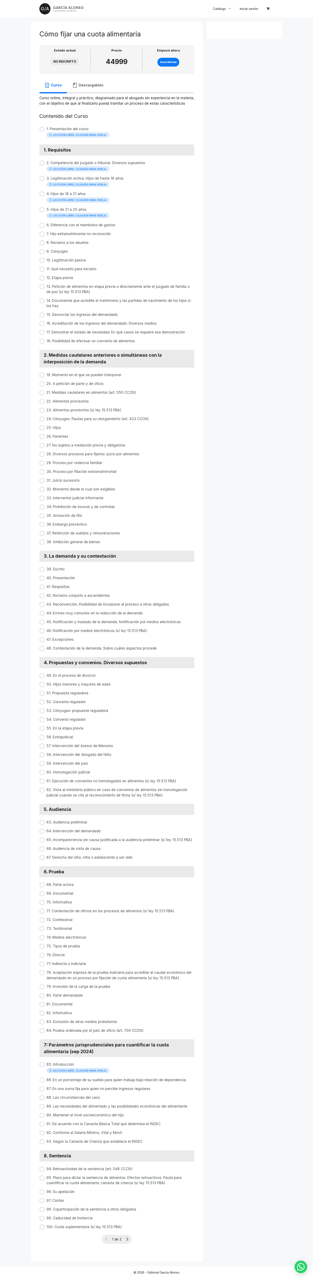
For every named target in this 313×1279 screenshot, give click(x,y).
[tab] (53, 85)
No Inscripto (64, 61)
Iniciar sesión (249, 9)
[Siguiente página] (127, 1239)
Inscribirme (168, 62)
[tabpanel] (116, 99)
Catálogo (224, 8)
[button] (302, 1270)
